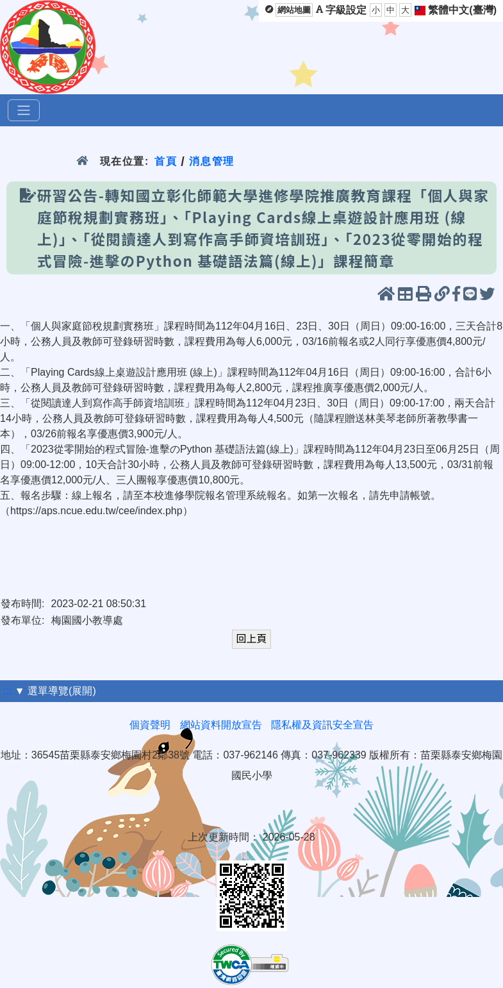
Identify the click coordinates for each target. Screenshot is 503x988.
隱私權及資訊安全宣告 (322, 724)
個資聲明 (149, 724)
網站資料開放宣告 (221, 724)
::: (7, 690)
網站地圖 (294, 10)
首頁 (166, 161)
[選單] (24, 110)
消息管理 (211, 161)
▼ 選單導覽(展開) (55, 690)
